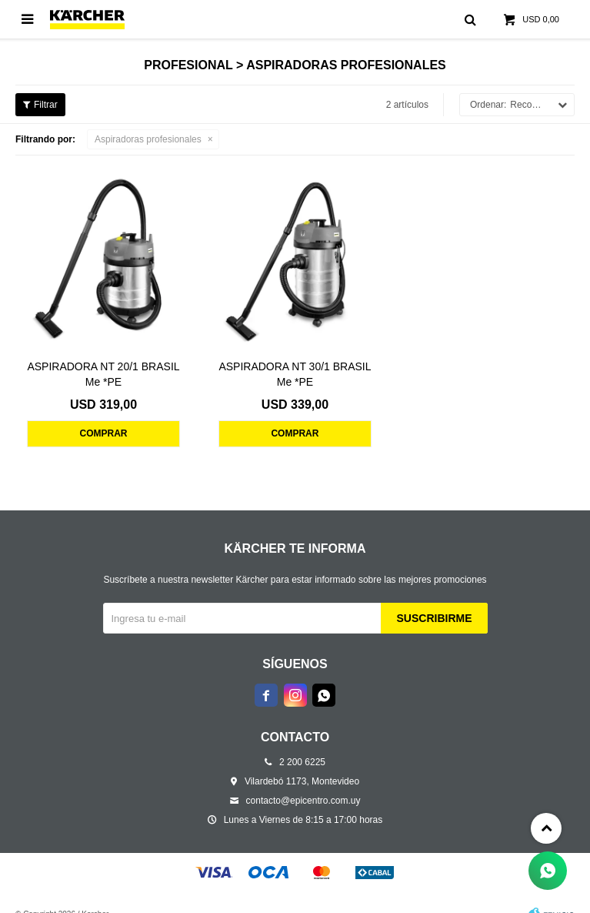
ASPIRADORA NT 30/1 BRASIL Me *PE (294, 374)
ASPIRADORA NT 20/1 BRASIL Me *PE (103, 374)
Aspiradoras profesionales (148, 139)
